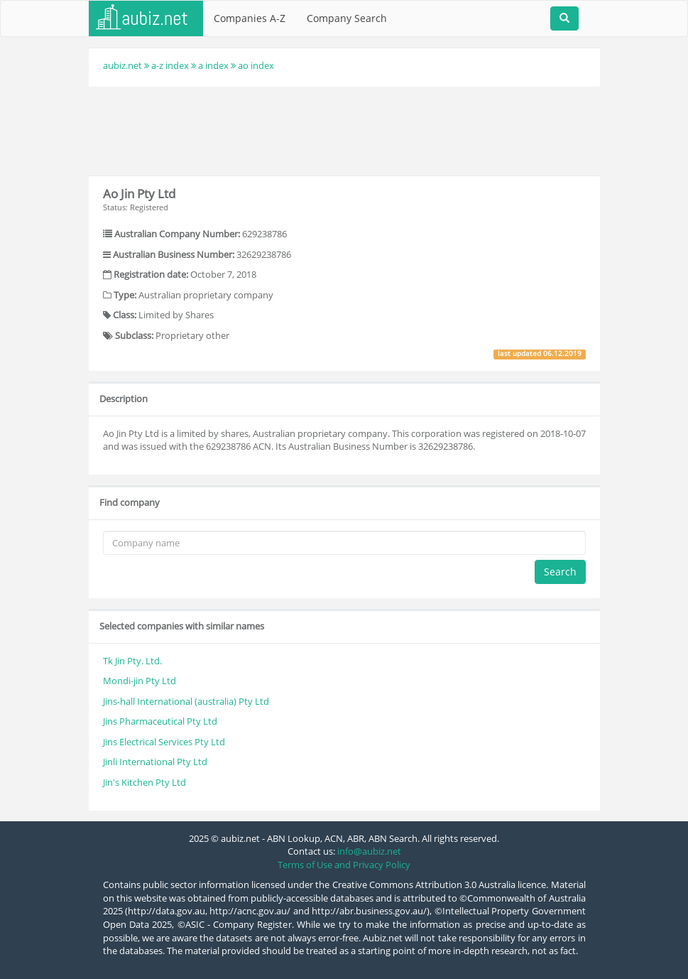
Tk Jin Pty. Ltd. (132, 660)
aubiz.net (122, 65)
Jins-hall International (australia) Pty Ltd (186, 701)
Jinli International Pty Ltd (155, 761)
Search (560, 571)
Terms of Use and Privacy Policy (344, 864)
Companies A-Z (249, 18)
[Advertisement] (347, 129)
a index (213, 65)
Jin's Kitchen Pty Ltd (144, 782)
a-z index (170, 65)
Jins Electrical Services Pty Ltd (164, 741)
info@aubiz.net (369, 851)
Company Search (347, 18)
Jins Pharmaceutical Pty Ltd (160, 721)
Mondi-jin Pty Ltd (139, 680)
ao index (256, 65)
